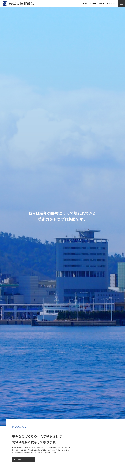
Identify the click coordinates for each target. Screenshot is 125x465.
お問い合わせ (111, 3)
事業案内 (93, 3)
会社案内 (84, 3)
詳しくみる (17, 459)
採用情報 (101, 3)
